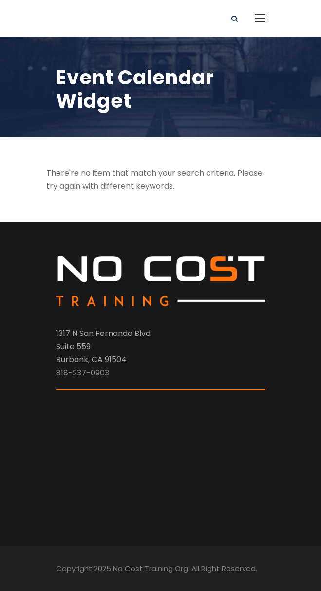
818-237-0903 (82, 372)
